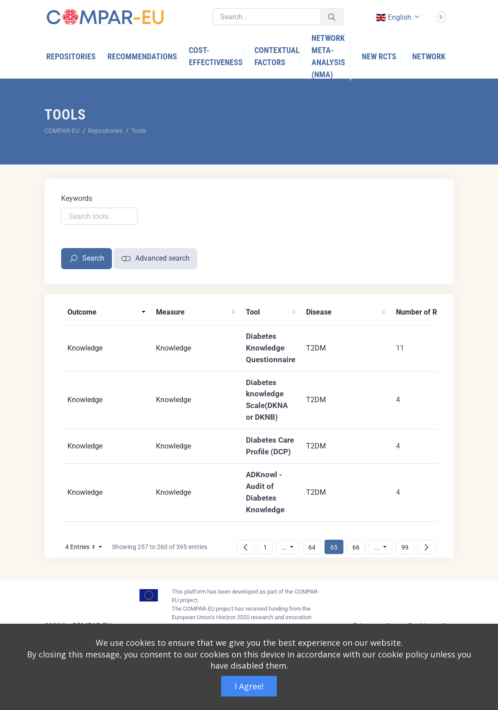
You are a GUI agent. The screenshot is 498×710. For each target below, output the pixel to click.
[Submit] (331, 17)
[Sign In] (439, 16)
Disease (319, 312)
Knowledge (84, 348)
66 (358, 547)
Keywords (76, 198)
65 (336, 547)
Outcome (82, 312)
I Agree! (249, 686)
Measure (170, 312)
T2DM (316, 348)
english (393, 17)
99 (407, 547)
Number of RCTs (422, 312)
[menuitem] (71, 56)
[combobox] (397, 17)
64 (314, 547)
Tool (253, 312)
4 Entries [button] (86, 548)
